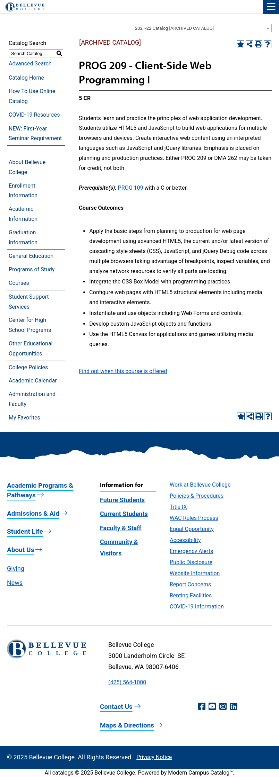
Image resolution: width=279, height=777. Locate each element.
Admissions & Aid (33, 513)
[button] (271, 7)
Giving (15, 568)
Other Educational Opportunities (30, 348)
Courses (19, 283)
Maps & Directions (127, 725)
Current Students (124, 513)
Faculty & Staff (120, 528)
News (15, 582)
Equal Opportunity (192, 529)
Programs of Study (31, 269)
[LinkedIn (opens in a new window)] (233, 707)
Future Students (122, 500)
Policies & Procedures (196, 496)
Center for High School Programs (30, 325)
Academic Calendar (33, 380)
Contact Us (116, 707)
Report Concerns (190, 584)
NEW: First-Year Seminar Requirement (35, 133)
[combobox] (202, 28)
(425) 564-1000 (127, 682)
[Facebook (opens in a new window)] (201, 707)
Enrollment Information (23, 190)
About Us (20, 550)
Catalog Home (26, 77)
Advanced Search (30, 63)
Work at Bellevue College (200, 484)
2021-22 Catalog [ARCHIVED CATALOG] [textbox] (174, 28)
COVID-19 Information (197, 606)
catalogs (63, 772)
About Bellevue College (27, 167)
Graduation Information (23, 237)
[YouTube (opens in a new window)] (212, 707)
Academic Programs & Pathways (40, 490)
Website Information (195, 573)
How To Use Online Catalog (32, 96)
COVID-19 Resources (34, 114)
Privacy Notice (154, 757)
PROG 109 (130, 187)
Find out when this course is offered (123, 371)
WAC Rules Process (194, 518)
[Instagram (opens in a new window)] (223, 707)
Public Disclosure (191, 562)
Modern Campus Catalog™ (200, 772)
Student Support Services (29, 301)
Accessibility (185, 540)
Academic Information (23, 214)
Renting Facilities (191, 595)
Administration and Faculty (32, 399)
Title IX (178, 507)
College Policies (28, 367)
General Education (31, 256)
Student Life (25, 531)
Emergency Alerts (191, 551)
